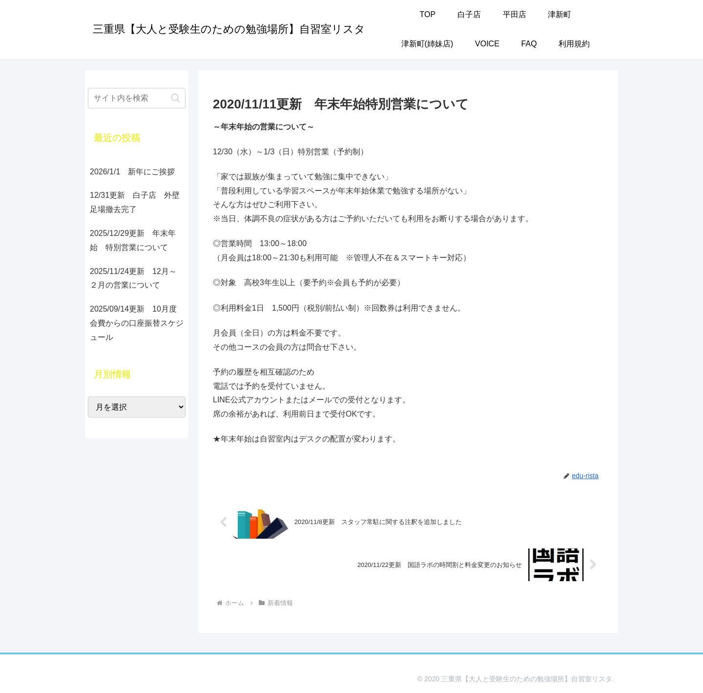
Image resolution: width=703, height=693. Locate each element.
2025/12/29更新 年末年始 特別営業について (133, 240)
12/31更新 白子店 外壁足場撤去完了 (135, 202)
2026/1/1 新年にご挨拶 (132, 172)
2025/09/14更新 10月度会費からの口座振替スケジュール (137, 323)
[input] (137, 98)
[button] (175, 98)
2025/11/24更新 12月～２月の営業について (133, 278)
